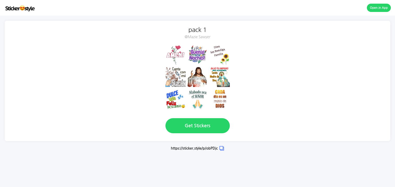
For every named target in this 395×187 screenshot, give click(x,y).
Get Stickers (197, 125)
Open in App (379, 7)
